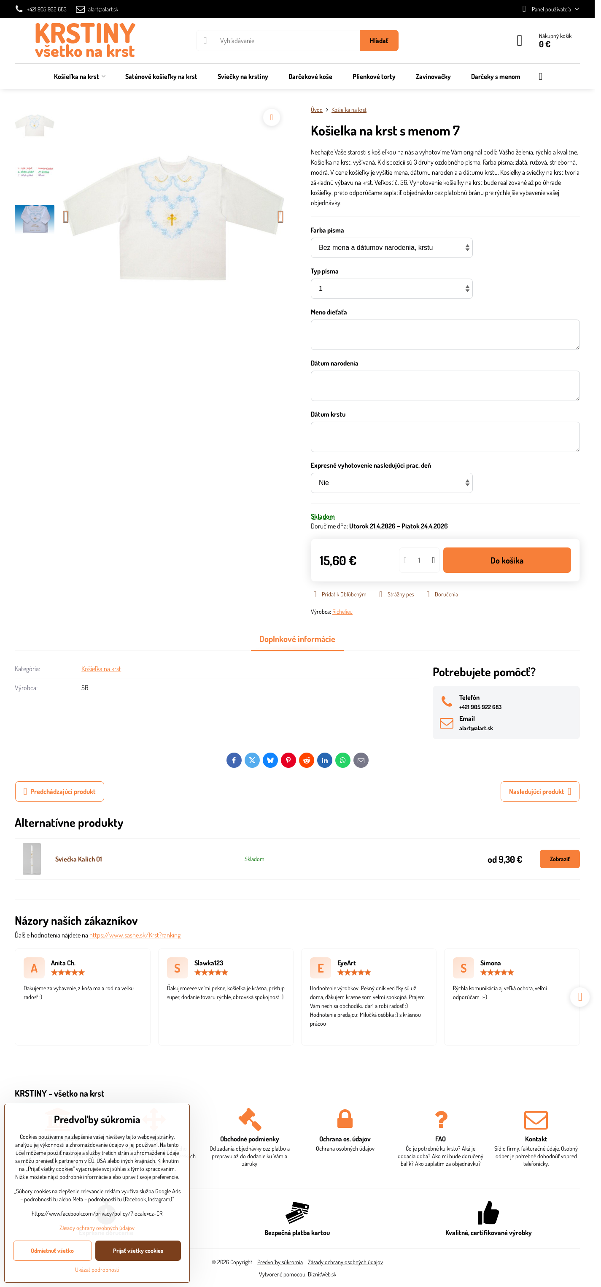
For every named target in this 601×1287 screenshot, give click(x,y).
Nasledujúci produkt (540, 791)
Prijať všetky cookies (138, 1250)
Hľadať (379, 40)
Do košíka (507, 560)
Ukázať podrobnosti (97, 1269)
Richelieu (342, 611)
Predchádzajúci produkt (60, 791)
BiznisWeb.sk (322, 1274)
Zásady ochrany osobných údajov (345, 1261)
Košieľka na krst (101, 668)
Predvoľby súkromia (280, 1261)
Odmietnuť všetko (52, 1250)
